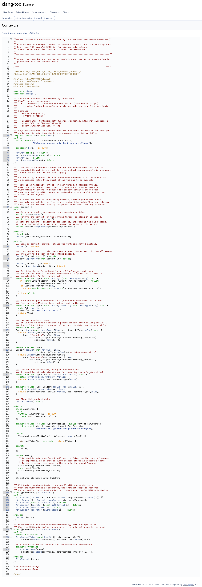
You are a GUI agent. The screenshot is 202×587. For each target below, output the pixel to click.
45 (6, 148)
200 (6, 529)
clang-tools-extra (24, 18)
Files (66, 12)
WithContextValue (48, 529)
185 (6, 492)
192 (6, 510)
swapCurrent (41, 226)
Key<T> (48, 537)
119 (6, 330)
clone (29, 401)
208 (6, 549)
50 (6, 160)
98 (6, 278)
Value (88, 330)
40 (6, 135)
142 (6, 386)
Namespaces (39, 12)
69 (6, 207)
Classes (54, 12)
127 (6, 350)
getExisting (64, 305)
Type (52, 278)
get (59, 278)
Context (20, 236)
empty (37, 214)
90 (6, 258)
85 (6, 246)
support (49, 18)
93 (6, 266)
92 (6, 263)
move (70, 436)
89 (6, 256)
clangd (39, 18)
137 (6, 374)
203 (6, 537)
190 (6, 505)
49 (6, 158)
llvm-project (7, 18)
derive (29, 330)
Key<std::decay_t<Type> (40, 377)
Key (49, 135)
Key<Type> (75, 278)
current (47, 219)
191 (6, 507)
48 (6, 155)
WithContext (45, 492)
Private (60, 377)
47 (6, 152)
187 (6, 497)
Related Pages (22, 12)
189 (6, 502)
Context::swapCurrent (49, 500)
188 (6, 500)
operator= (27, 155)
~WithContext (23, 500)
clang (29, 91)
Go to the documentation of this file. (20, 33)
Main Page (8, 12)
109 (6, 305)
